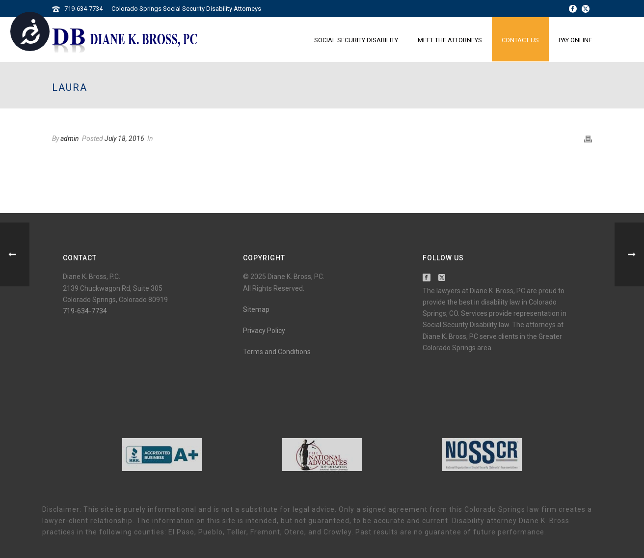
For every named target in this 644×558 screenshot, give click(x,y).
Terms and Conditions (277, 352)
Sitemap (256, 309)
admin (69, 138)
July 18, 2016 (124, 138)
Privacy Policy (264, 331)
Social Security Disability (356, 40)
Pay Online (575, 40)
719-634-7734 (83, 8)
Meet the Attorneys (450, 40)
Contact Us (520, 40)
